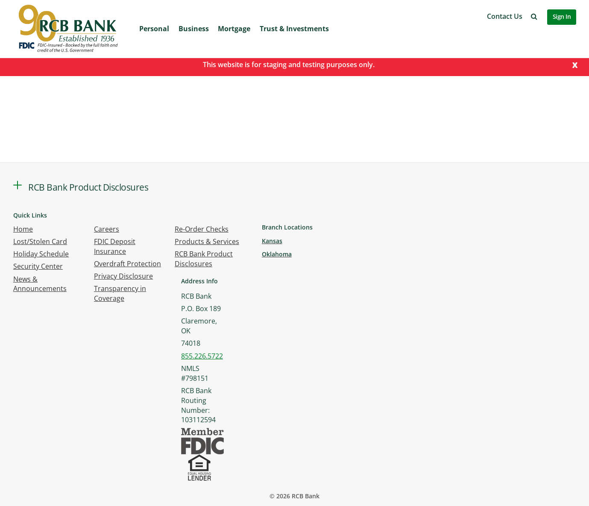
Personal (154, 28)
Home (23, 229)
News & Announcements (40, 284)
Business (194, 28)
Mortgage (234, 28)
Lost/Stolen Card (40, 241)
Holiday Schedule (41, 254)
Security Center (38, 266)
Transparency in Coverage (120, 293)
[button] (534, 16)
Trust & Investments (294, 28)
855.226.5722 (202, 356)
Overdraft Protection (127, 263)
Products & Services (207, 241)
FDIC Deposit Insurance (114, 246)
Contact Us (504, 16)
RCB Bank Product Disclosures (204, 258)
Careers (106, 229)
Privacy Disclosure (123, 276)
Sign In (562, 16)
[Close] (574, 64)
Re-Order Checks (202, 229)
